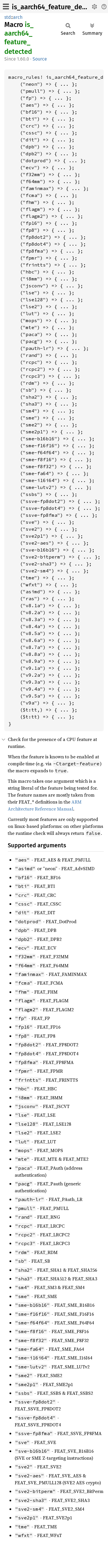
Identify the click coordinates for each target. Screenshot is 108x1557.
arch (17, 17)
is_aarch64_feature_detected (57, 7)
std (7, 17)
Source (40, 59)
